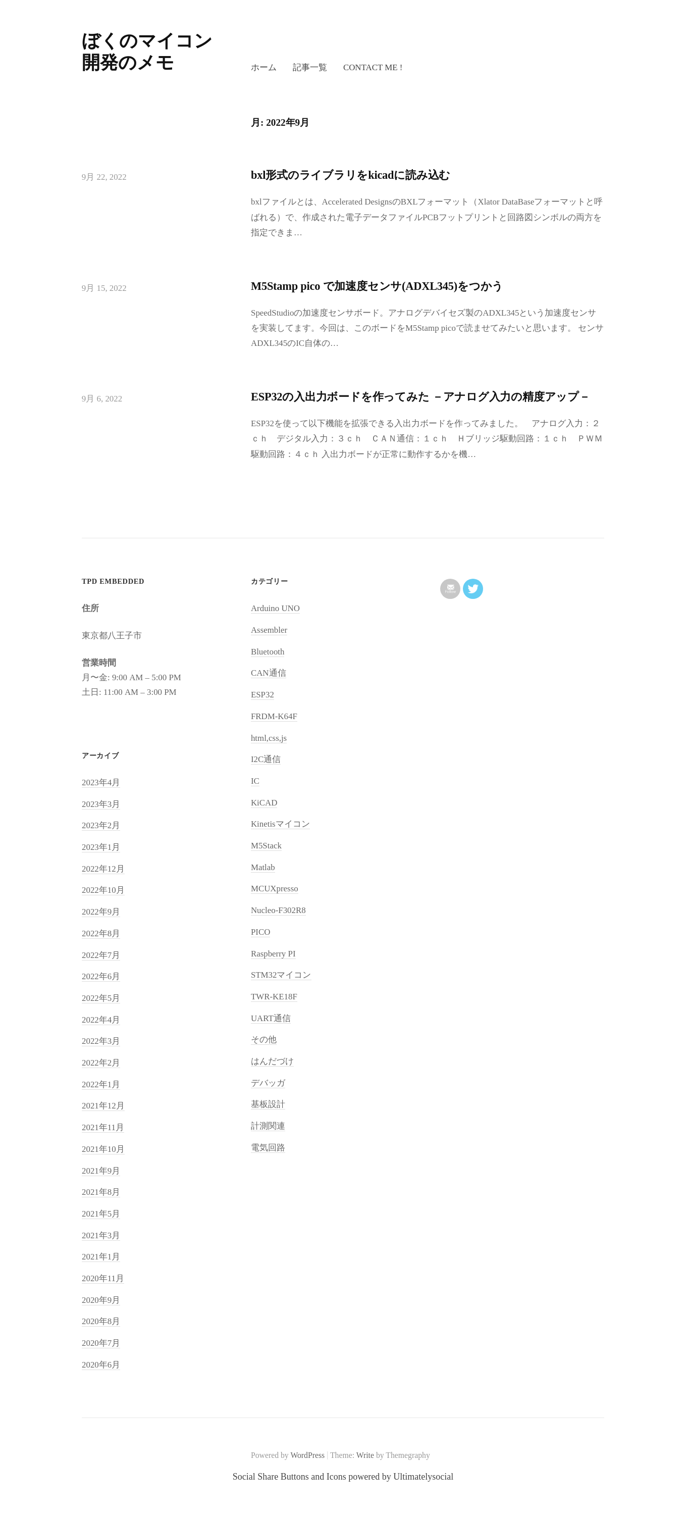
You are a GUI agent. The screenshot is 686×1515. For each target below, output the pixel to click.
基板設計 (268, 1104)
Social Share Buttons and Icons (289, 1477)
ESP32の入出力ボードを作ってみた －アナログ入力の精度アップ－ (420, 396)
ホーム (264, 67)
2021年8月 (101, 1192)
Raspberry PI (273, 953)
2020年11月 (103, 1278)
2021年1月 (101, 1256)
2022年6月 (101, 976)
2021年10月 (103, 1149)
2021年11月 (103, 1127)
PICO (260, 932)
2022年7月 (101, 955)
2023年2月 (101, 825)
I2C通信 (266, 759)
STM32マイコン (281, 975)
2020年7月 (101, 1343)
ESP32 (262, 694)
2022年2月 (101, 1063)
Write (365, 1455)
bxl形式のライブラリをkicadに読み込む (350, 175)
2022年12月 (103, 869)
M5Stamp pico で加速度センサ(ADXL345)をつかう (377, 286)
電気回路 (268, 1147)
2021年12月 (103, 1105)
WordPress (307, 1455)
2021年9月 (101, 1171)
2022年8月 (101, 933)
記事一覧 (310, 67)
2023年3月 (101, 804)
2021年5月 (101, 1214)
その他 (264, 1039)
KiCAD (264, 802)
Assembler (269, 630)
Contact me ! (372, 67)
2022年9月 (101, 912)
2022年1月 (101, 1084)
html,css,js (269, 738)
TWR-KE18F (274, 996)
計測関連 (268, 1126)
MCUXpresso (274, 888)
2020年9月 (101, 1300)
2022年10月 (103, 890)
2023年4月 (101, 782)
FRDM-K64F (274, 716)
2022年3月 (101, 1041)
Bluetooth (268, 651)
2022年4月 (101, 1020)
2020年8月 (101, 1321)
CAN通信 (268, 673)
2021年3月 (101, 1235)
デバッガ (268, 1083)
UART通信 (271, 1018)
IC (255, 781)
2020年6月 (101, 1365)
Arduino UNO (275, 608)
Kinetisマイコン (280, 824)
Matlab (263, 867)
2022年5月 (101, 998)
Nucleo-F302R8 (278, 910)
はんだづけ (272, 1061)
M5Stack (266, 845)
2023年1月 (101, 847)
